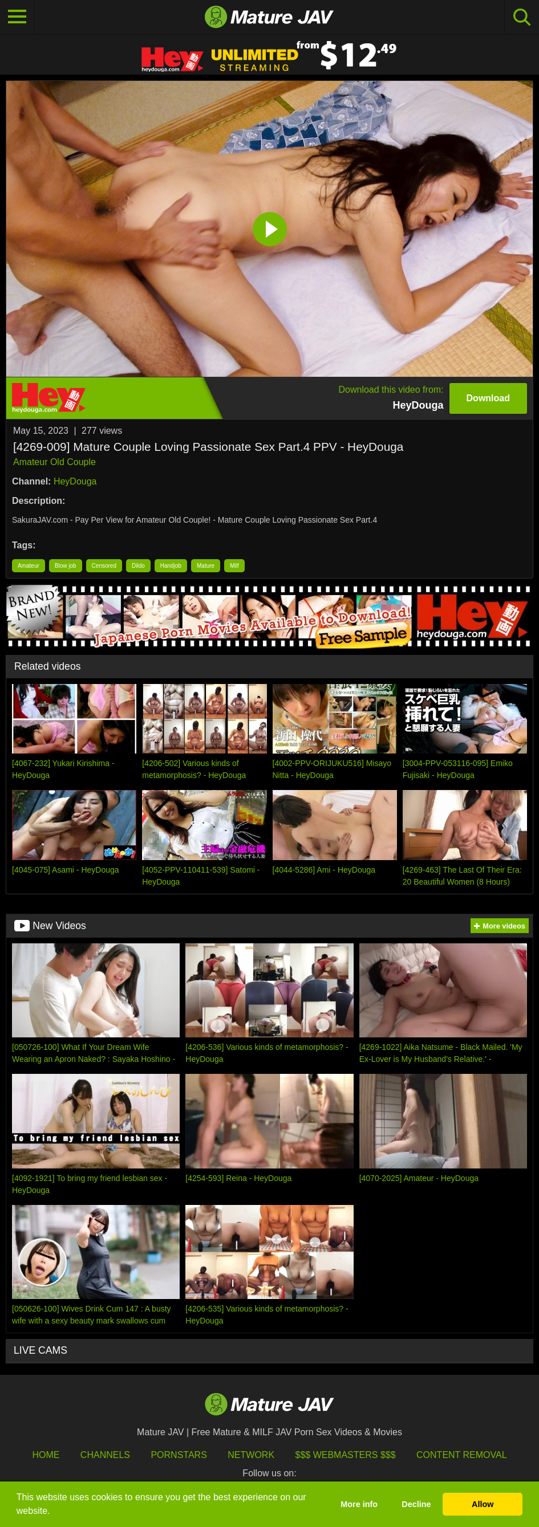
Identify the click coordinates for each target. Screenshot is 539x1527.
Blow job (65, 566)
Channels (105, 1455)
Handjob (170, 566)
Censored (104, 566)
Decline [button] (416, 1504)
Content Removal (461, 1455)
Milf (234, 566)
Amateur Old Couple (54, 462)
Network (251, 1455)
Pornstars (178, 1455)
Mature (205, 566)
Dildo (138, 566)
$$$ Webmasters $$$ (345, 1455)
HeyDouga (75, 481)
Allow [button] (482, 1504)
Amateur (28, 566)
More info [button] (359, 1504)
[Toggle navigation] (17, 17)
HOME (45, 1455)
